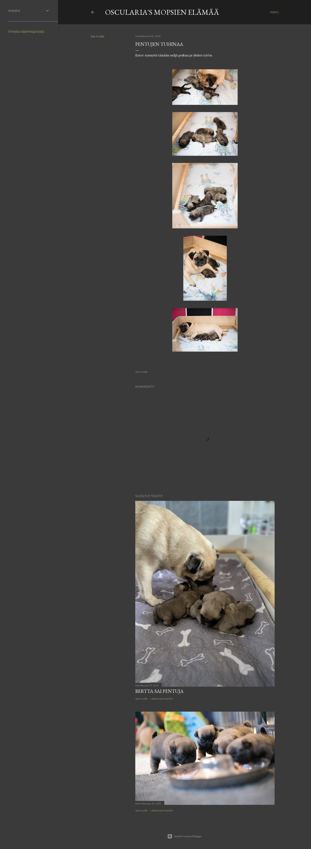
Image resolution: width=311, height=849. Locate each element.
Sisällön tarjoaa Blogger (184, 836)
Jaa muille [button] (97, 36)
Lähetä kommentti (161, 698)
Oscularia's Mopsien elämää (162, 12)
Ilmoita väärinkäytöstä (26, 32)
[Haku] (274, 12)
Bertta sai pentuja (159, 691)
